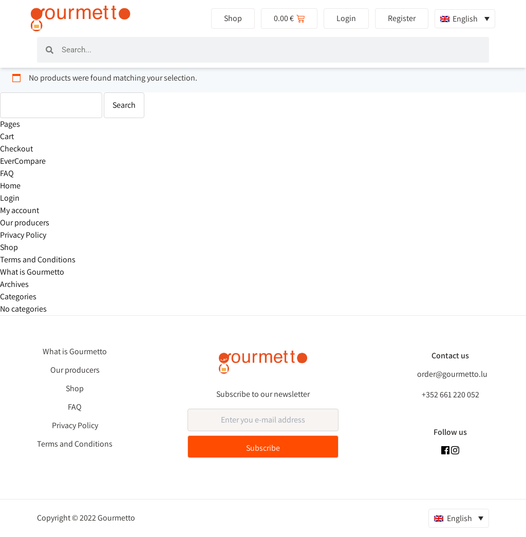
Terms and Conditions (38, 259)
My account (19, 210)
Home (10, 185)
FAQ (7, 173)
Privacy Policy (23, 234)
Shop (9, 247)
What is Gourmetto (32, 271)
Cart (7, 136)
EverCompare (23, 161)
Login (10, 198)
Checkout (16, 148)
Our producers (24, 222)
